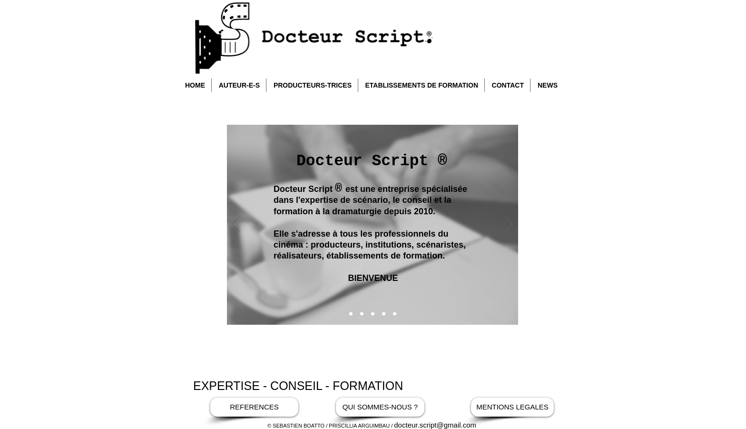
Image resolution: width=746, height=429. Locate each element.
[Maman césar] (394, 314)
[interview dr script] (383, 314)
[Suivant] (509, 225)
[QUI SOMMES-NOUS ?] (380, 407)
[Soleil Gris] (361, 314)
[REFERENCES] (254, 407)
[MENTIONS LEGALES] (512, 407)
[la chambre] (372, 314)
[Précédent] (236, 225)
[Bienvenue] (351, 314)
